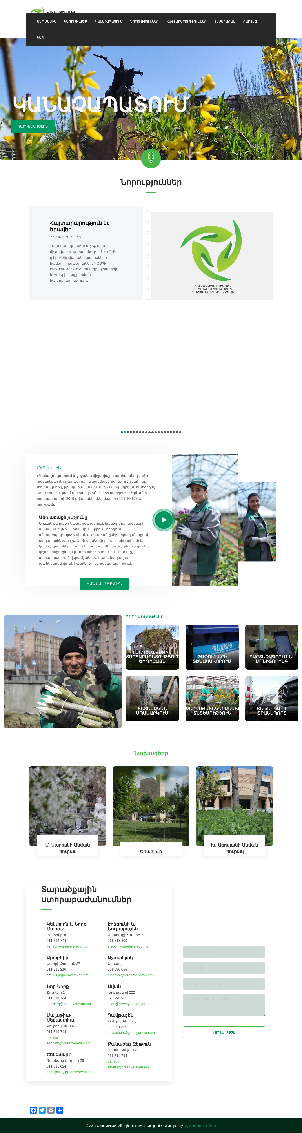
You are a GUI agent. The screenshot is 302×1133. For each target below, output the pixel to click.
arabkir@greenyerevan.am (67, 975)
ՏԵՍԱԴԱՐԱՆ (224, 22)
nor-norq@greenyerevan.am (69, 1004)
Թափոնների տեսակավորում (212, 659)
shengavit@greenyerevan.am (70, 1072)
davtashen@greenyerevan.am (131, 1033)
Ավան (114, 986)
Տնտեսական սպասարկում (152, 711)
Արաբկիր (57, 957)
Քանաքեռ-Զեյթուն (129, 1044)
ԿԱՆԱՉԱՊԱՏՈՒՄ (108, 22)
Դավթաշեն (120, 1015)
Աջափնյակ (120, 957)
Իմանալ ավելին (104, 584)
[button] (122, 432)
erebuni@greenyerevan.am (129, 946)
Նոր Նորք (58, 986)
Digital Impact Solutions (200, 1126)
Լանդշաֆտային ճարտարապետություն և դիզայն (153, 657)
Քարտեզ (250, 22)
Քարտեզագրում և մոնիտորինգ (272, 659)
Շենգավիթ (59, 1054)
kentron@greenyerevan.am (68, 946)
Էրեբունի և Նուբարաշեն (123, 926)
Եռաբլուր (151, 851)
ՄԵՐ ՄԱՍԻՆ (46, 22)
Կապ (40, 38)
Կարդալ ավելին (32, 126)
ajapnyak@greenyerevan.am (130, 975)
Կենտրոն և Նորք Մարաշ (66, 926)
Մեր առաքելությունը (63, 517)
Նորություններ (144, 22)
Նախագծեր (151, 753)
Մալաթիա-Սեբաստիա (60, 1017)
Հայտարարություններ (186, 22)
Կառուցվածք (75, 22)
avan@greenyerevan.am (127, 1004)
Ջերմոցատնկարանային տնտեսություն (215, 711)
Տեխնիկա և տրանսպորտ (272, 711)
